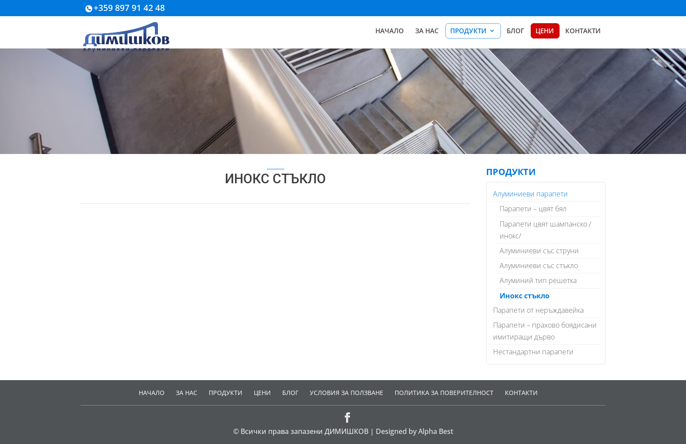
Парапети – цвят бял (533, 208)
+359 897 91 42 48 (129, 8)
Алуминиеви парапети (530, 194)
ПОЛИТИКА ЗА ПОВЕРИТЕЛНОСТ (444, 392)
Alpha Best (435, 431)
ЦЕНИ (545, 31)
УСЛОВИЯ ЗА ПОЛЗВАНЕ (346, 392)
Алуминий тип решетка (538, 280)
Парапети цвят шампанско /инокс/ (545, 230)
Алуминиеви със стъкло (539, 265)
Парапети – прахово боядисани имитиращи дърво (545, 331)
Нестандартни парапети (533, 352)
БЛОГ (515, 31)
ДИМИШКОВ (346, 431)
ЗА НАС (427, 31)
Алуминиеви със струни (539, 250)
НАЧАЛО (389, 31)
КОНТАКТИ (583, 31)
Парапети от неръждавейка (538, 310)
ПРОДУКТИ (468, 31)
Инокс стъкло (525, 296)
